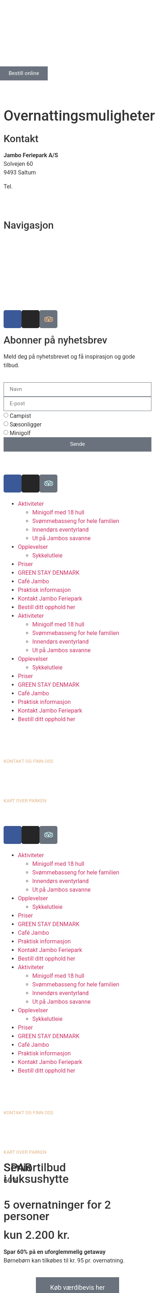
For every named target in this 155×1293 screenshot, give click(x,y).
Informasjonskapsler (30, 293)
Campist (20, 415)
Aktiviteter (31, 503)
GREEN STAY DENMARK (49, 572)
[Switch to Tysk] (23, 88)
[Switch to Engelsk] (10, 88)
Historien (15, 276)
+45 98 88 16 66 (34, 186)
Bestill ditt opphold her (46, 607)
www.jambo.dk (22, 203)
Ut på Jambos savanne (61, 538)
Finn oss (14, 241)
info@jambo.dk (23, 195)
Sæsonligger (26, 424)
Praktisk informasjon (44, 590)
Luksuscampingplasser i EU (39, 267)
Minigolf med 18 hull (58, 512)
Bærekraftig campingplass (37, 259)
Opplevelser (33, 546)
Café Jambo (33, 581)
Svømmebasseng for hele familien (75, 521)
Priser (25, 564)
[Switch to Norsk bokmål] (37, 88)
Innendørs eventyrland (60, 529)
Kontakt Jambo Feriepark (50, 598)
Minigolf (20, 433)
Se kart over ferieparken (34, 250)
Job (8, 284)
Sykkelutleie (47, 555)
